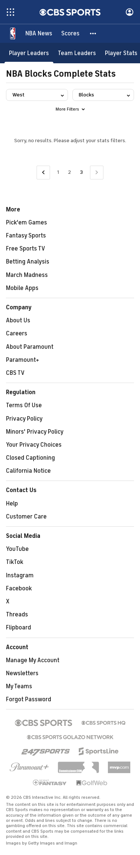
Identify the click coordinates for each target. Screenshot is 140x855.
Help (12, 503)
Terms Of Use (24, 405)
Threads (17, 614)
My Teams (19, 686)
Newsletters (22, 673)
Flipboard (18, 627)
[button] (93, 33)
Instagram (20, 575)
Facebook (19, 588)
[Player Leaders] (28, 53)
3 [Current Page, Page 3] (81, 172)
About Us (18, 320)
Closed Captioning (30, 458)
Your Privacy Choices (34, 445)
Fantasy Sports (26, 235)
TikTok (14, 562)
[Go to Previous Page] (43, 172)
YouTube (17, 549)
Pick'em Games (26, 222)
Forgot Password (28, 699)
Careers (16, 333)
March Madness (27, 275)
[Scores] (70, 33)
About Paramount (29, 347)
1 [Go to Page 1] (58, 172)
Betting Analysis (27, 261)
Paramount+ (22, 360)
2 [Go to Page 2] (69, 172)
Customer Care (26, 516)
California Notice (28, 471)
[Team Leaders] (76, 53)
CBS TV (15, 373)
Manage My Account (32, 660)
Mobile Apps (22, 288)
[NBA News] (39, 33)
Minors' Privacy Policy (34, 432)
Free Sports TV (25, 248)
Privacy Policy (24, 418)
